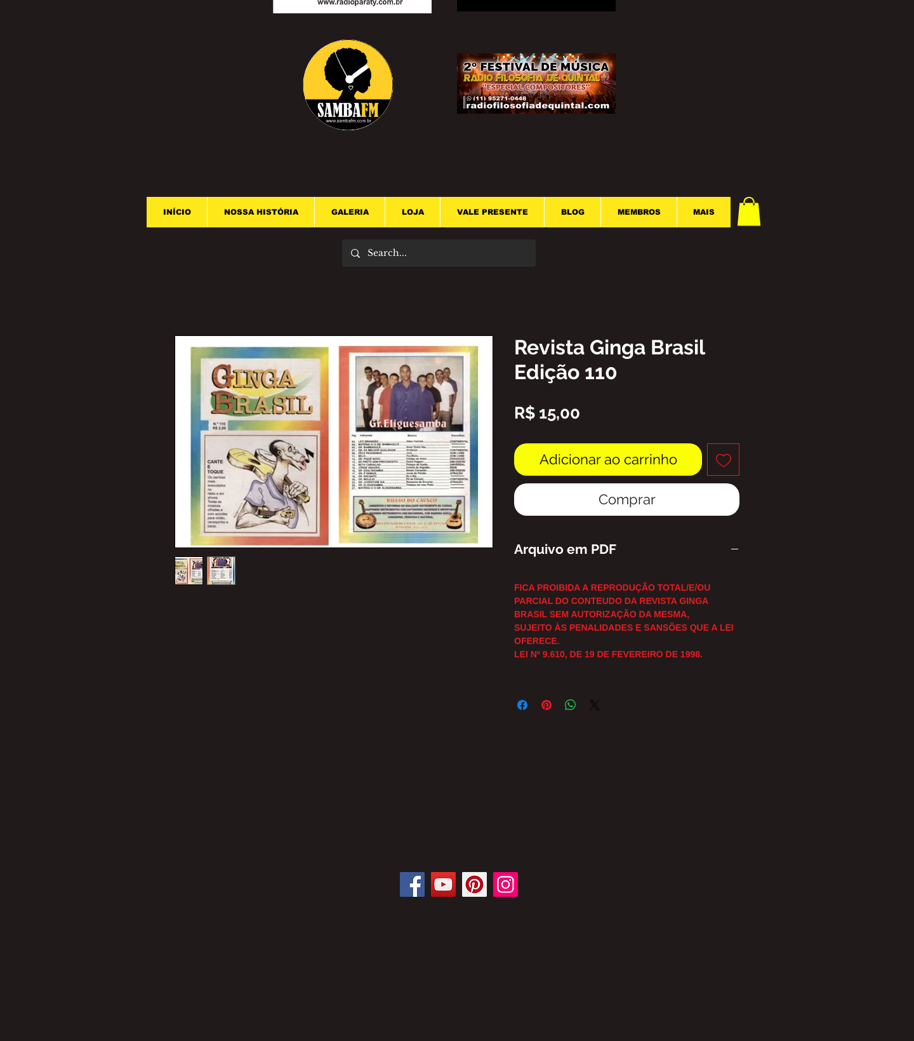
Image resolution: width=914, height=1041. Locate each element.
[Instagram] (505, 884)
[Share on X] (594, 705)
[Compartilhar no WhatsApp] (570, 705)
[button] (749, 211)
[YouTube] (443, 884)
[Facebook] (412, 884)
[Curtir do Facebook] (462, 834)
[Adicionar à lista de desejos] (723, 459)
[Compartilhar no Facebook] (522, 705)
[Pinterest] (474, 884)
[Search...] (438, 253)
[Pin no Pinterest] (546, 705)
